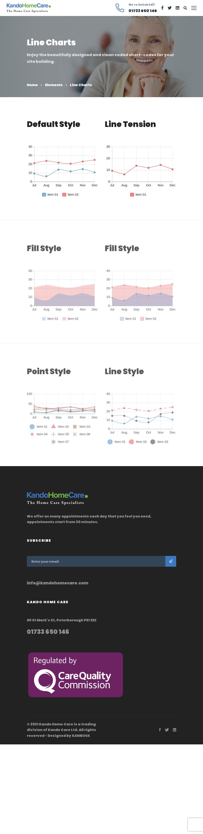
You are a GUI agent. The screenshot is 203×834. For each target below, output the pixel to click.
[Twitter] (169, 8)
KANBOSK (81, 735)
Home (32, 84)
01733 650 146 (48, 631)
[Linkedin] (177, 8)
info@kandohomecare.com (57, 583)
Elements (54, 84)
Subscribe (170, 561)
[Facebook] (162, 8)
